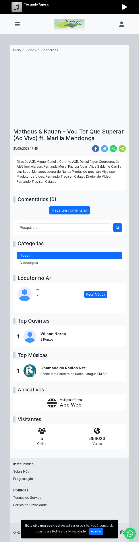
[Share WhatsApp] (113, 148)
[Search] (117, 227)
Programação (23, 479)
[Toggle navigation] (17, 24)
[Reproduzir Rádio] (124, 7)
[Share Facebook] (95, 148)
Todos (25, 255)
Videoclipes (29, 263)
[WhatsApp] (122, 532)
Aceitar (96, 531)
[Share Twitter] (104, 148)
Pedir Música (95, 294)
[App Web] (69, 403)
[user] (122, 24)
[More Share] (122, 148)
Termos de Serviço (27, 497)
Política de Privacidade (30, 505)
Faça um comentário (69, 210)
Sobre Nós (21, 471)
